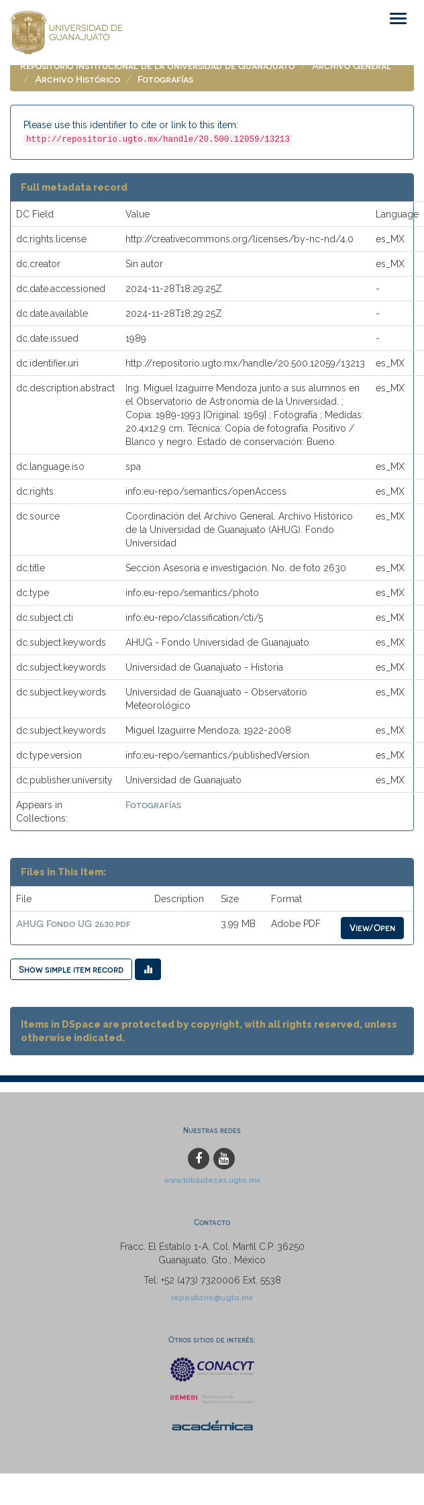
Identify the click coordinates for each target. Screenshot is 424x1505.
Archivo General (351, 65)
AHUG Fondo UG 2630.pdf (73, 923)
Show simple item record (71, 969)
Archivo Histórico (77, 79)
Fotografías (165, 79)
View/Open (372, 927)
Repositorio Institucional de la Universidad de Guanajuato (157, 65)
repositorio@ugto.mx (212, 1297)
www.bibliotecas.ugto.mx (212, 1180)
